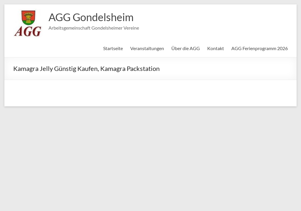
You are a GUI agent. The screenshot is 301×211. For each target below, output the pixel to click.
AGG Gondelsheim (91, 17)
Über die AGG (185, 48)
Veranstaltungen (147, 48)
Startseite (113, 48)
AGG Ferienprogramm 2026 (259, 48)
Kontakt (215, 48)
